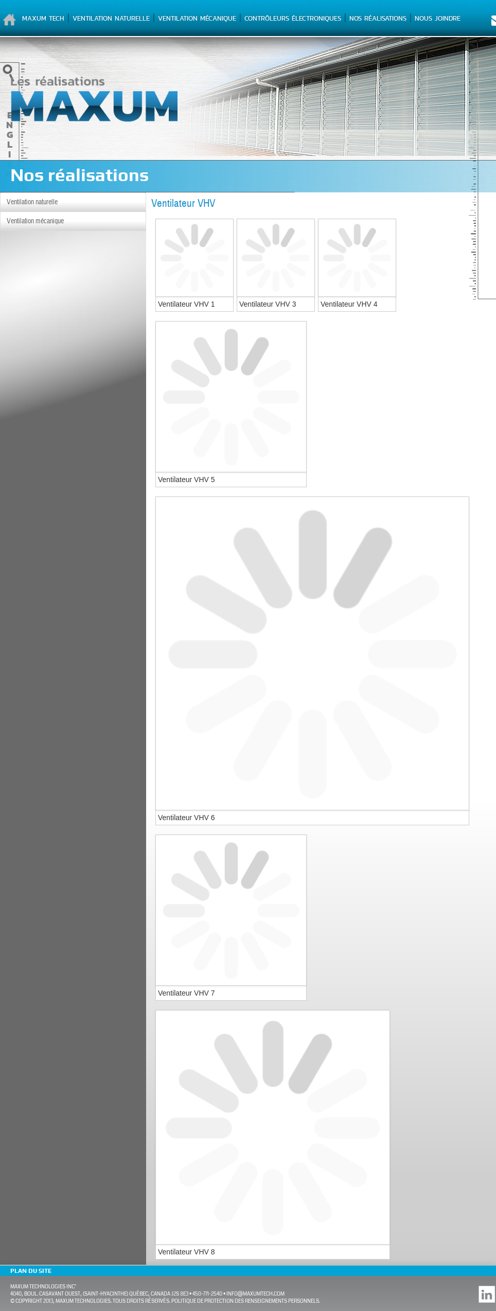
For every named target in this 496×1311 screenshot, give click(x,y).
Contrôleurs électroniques (292, 18)
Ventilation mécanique (197, 18)
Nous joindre (437, 18)
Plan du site (30, 1270)
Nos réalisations (377, 18)
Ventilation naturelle (111, 18)
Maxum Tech (43, 18)
